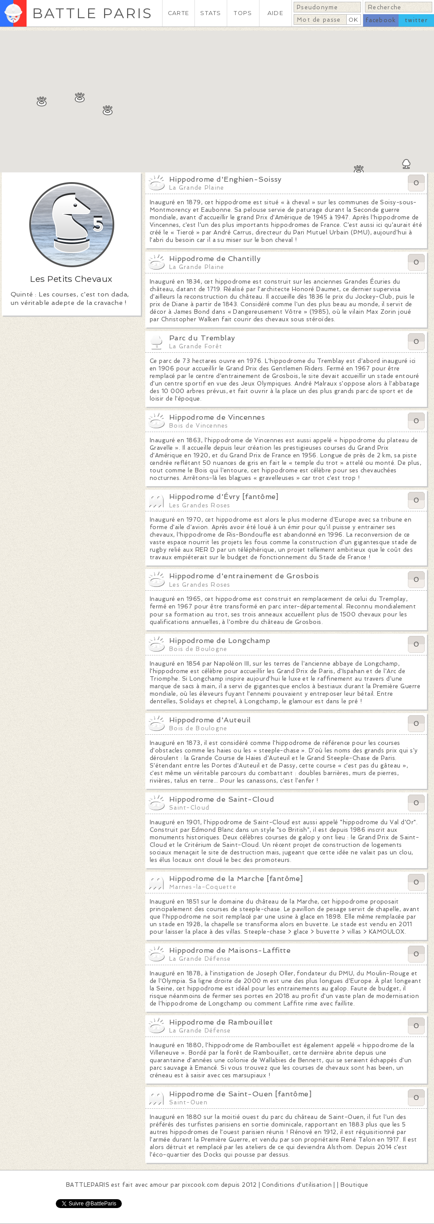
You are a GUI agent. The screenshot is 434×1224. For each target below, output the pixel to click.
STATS (210, 13)
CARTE (178, 13)
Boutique (354, 1184)
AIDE (275, 13)
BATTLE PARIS (92, 13)
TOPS (243, 13)
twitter (416, 20)
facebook (380, 20)
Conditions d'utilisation (297, 1184)
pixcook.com (200, 1184)
